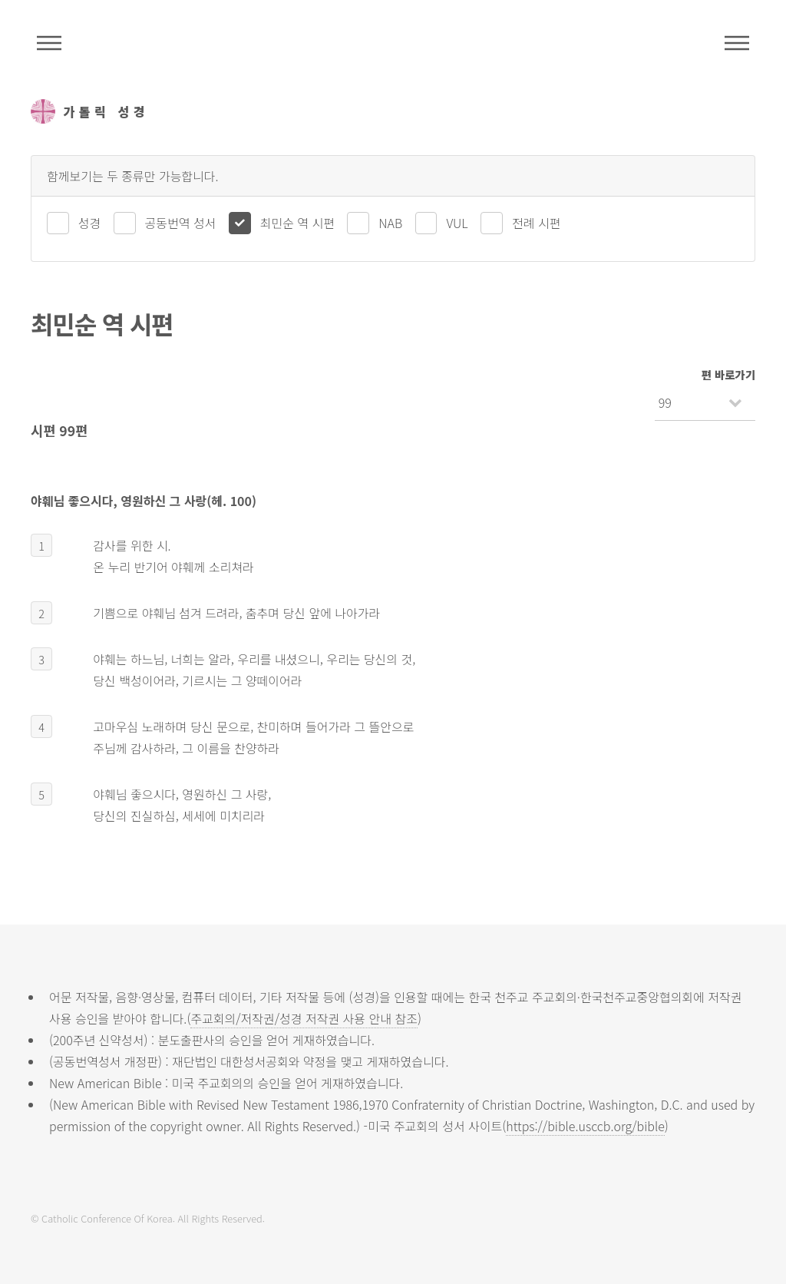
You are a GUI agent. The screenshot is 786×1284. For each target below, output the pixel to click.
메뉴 (736, 43)
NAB (390, 222)
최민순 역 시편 (297, 222)
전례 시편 (536, 222)
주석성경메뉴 (49, 43)
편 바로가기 (728, 374)
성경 (89, 222)
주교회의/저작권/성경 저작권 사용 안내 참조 (304, 1018)
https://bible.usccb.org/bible (585, 1126)
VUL (456, 222)
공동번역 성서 (180, 222)
